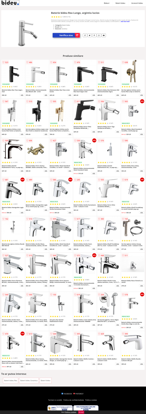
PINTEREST (78, 394)
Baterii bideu (120, 3)
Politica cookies (91, 400)
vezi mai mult (125, 21)
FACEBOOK (66, 394)
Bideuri (106, 3)
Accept (81, 412)
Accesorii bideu (137, 3)
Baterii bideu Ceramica (28, 380)
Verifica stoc (69, 35)
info (22, 95)
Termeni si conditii (55, 400)
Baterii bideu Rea (10, 380)
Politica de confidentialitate (73, 400)
